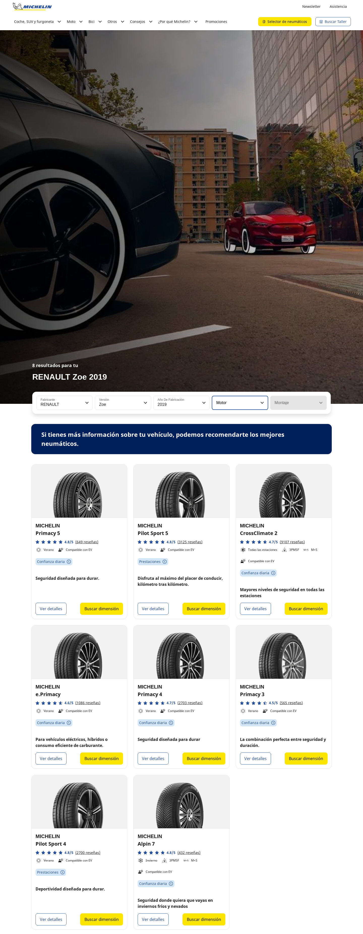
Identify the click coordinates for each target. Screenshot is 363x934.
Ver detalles (51, 609)
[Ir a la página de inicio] (32, 6)
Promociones (216, 21)
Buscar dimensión (101, 609)
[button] (86, 402)
